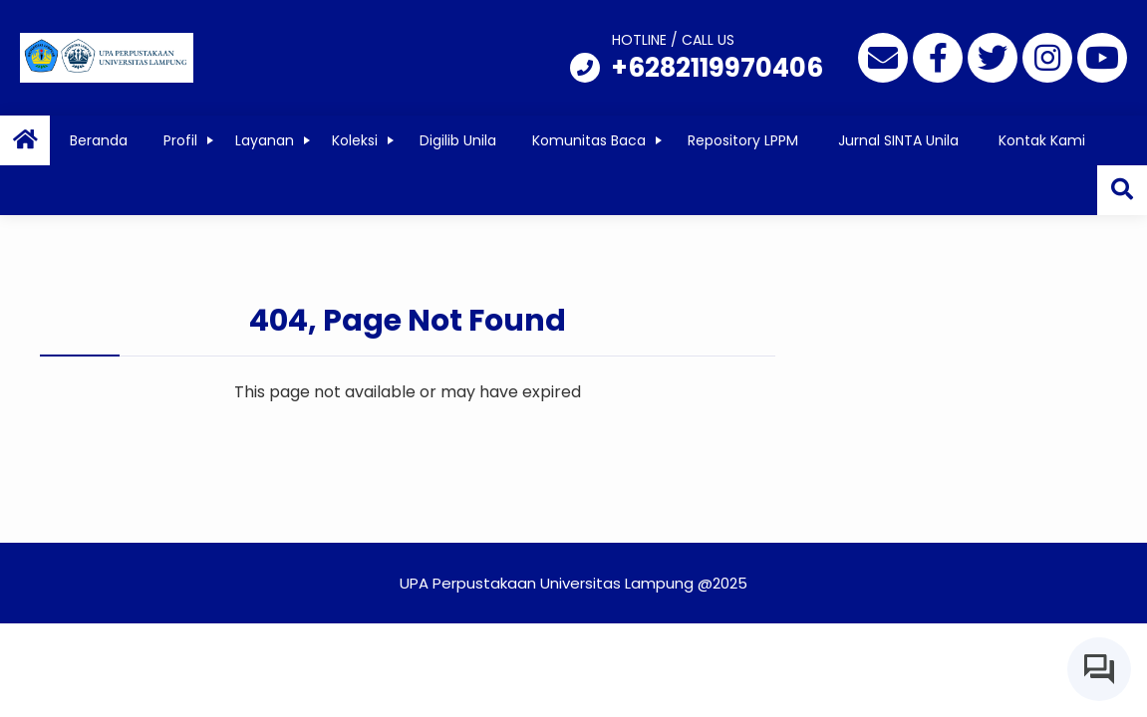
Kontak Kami (1042, 140)
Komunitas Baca (589, 140)
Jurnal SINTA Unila (898, 140)
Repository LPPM (743, 140)
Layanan (264, 140)
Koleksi (355, 140)
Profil (180, 140)
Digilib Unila (458, 140)
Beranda (99, 140)
